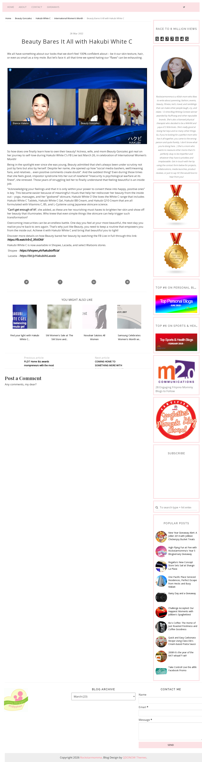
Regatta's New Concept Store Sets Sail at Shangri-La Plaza (181, 565)
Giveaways (53, 7)
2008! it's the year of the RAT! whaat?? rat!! (181, 654)
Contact (36, 7)
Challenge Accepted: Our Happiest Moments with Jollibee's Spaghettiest (181, 611)
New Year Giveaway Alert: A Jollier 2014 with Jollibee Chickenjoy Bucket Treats (182, 536)
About (23, 7)
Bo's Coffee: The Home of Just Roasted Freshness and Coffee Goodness (182, 626)
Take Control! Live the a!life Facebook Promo (182, 669)
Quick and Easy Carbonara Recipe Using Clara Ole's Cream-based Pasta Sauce (182, 641)
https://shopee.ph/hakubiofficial (39, 250)
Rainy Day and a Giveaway (182, 593)
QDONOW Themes (134, 757)
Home (10, 7)
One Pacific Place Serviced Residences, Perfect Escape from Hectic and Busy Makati (182, 581)
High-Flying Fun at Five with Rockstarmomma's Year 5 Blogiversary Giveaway (182, 551)
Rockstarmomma (91, 757)
